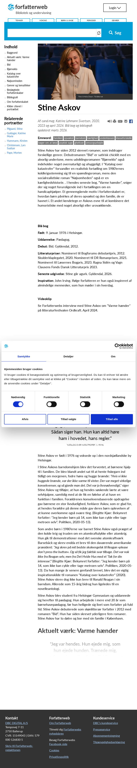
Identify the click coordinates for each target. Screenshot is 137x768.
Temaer (19, 20)
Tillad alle (112, 419)
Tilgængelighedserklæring (109, 742)
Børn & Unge (67, 20)
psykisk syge (66, 142)
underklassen (107, 138)
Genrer (115, 20)
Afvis (25, 419)
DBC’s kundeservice (105, 723)
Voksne (43, 20)
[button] (108, 122)
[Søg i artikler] (51, 33)
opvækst (68, 138)
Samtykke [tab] (23, 356)
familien (58, 138)
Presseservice (101, 729)
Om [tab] (113, 356)
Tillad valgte (68, 419)
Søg (115, 33)
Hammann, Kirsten (17, 140)
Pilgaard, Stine (14, 128)
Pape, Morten (14, 152)
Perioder (91, 20)
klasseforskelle (124, 138)
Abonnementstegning (106, 735)
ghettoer (79, 142)
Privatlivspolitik (59, 756)
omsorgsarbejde (94, 142)
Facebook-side (58, 744)
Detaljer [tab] (68, 356)
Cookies (54, 750)
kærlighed (92, 138)
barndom (80, 138)
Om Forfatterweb (60, 723)
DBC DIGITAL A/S (16, 723)
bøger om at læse (47, 142)
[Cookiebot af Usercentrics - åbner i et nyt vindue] (117, 346)
